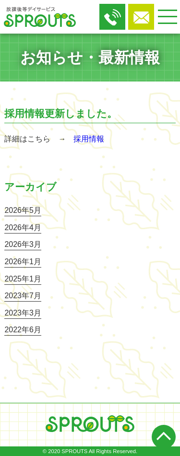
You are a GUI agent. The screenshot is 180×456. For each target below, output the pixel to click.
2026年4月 (22, 227)
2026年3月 (22, 244)
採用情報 (88, 139)
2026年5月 (22, 210)
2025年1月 (22, 279)
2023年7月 (22, 296)
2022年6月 (22, 330)
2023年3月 (22, 313)
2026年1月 (22, 261)
